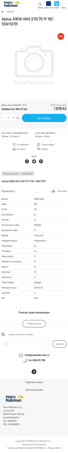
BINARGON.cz (39, 447)
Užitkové (10, 11)
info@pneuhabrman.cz (37, 354)
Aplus (47, 136)
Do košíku (44, 118)
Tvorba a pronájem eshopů (19, 447)
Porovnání (21, 149)
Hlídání (45, 149)
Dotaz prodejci (48, 144)
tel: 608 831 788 (36, 360)
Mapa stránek (54, 447)
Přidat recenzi (34, 323)
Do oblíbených (23, 144)
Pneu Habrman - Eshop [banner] (11, 5)
